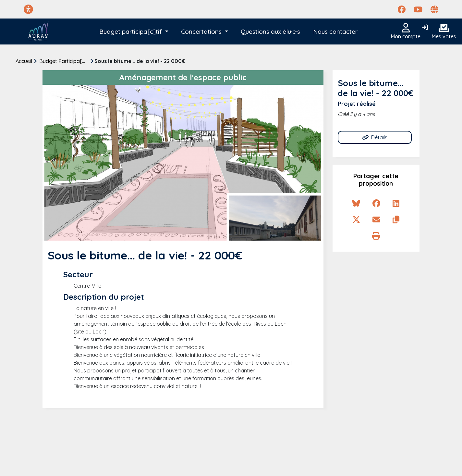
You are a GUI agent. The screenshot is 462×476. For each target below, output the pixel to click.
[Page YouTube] (418, 9)
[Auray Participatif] (38, 31)
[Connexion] (425, 27)
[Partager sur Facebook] (376, 203)
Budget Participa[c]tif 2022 (64, 61)
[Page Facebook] (402, 9)
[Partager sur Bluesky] (356, 203)
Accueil (24, 61)
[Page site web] (434, 9)
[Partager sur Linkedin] (396, 203)
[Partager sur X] (356, 219)
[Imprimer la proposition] (376, 236)
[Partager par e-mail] (376, 219)
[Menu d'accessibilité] (28, 9)
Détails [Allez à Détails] (374, 137)
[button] (134, 32)
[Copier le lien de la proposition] (396, 219)
